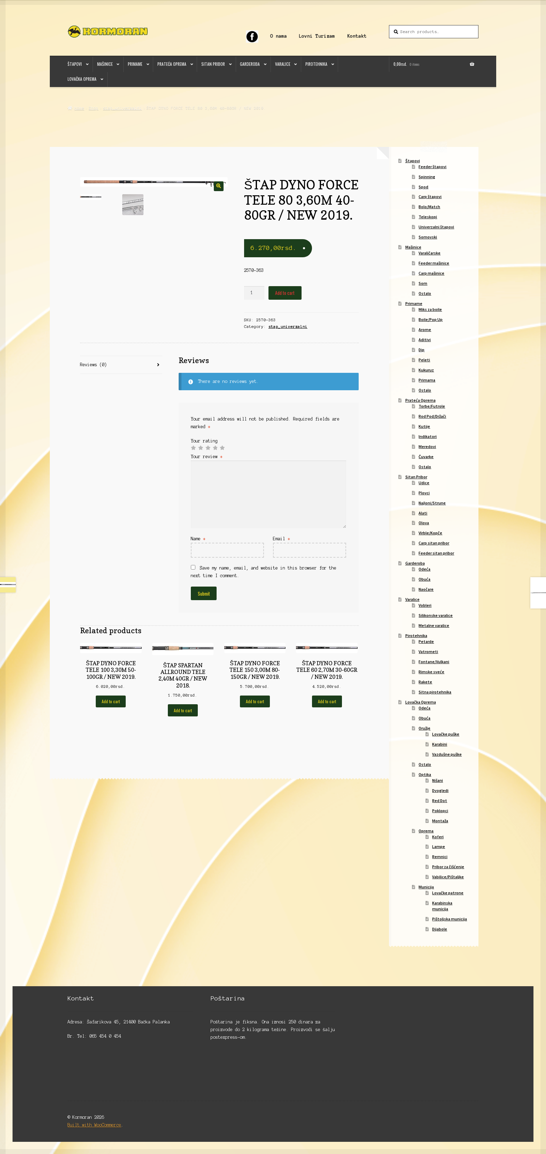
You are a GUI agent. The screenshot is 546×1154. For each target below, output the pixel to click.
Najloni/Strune (432, 502)
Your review (207, 456)
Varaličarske (429, 253)
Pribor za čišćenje (448, 866)
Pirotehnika (316, 64)
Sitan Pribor (213, 64)
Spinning (427, 176)
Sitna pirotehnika (435, 691)
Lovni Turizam (317, 36)
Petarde (426, 641)
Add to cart (285, 292)
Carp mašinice (431, 273)
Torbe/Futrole (432, 406)
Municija (426, 886)
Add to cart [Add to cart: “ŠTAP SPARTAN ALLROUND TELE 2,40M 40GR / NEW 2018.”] (183, 710)
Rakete (425, 681)
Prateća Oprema (171, 64)
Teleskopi (428, 216)
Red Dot (439, 800)
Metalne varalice (434, 625)
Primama (427, 380)
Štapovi (75, 64)
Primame (135, 64)
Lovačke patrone (447, 892)
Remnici (439, 856)
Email (281, 538)
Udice (424, 482)
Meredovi (427, 446)
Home (79, 108)
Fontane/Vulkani (434, 661)
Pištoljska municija (449, 918)
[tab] (121, 365)
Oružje (424, 728)
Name (198, 538)
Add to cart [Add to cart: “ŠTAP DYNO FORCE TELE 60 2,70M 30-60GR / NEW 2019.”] (327, 701)
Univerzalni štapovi (436, 226)
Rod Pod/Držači (432, 416)
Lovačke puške (445, 734)
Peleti (424, 359)
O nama (278, 36)
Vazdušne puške (447, 754)
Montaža (440, 820)
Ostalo (425, 293)
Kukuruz (426, 369)
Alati (423, 513)
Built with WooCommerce (94, 1125)
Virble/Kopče (430, 532)
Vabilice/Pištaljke (448, 876)
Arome (425, 329)
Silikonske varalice (436, 615)
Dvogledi (440, 790)
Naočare (426, 589)
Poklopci (440, 810)
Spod (423, 186)
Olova (424, 522)
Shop (94, 108)
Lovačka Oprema (82, 79)
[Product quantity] (254, 293)
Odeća (424, 569)
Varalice (282, 64)
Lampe (438, 846)
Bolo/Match (429, 206)
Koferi (438, 836)
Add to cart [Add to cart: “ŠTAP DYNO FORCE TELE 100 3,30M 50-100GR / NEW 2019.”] (111, 701)
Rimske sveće (431, 671)
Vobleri (425, 605)
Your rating (204, 441)
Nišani (437, 780)
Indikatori (428, 436)
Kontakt (357, 36)
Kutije (424, 426)
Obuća (424, 579)
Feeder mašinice (434, 263)
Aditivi (425, 339)
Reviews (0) (93, 364)
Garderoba (250, 64)
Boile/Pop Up (431, 319)
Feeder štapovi (432, 166)
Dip (421, 349)
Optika (425, 774)
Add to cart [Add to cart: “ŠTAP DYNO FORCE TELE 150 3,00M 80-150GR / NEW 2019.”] (255, 701)
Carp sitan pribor (434, 542)
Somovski (428, 237)
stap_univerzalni (122, 108)
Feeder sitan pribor (436, 553)
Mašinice (105, 64)
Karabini (439, 744)
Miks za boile (430, 309)
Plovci (424, 492)
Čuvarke (426, 456)
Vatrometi (428, 651)
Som (423, 283)
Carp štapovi (430, 196)
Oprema (426, 830)
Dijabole (439, 929)
